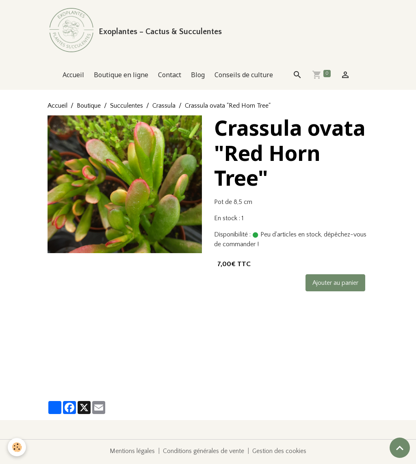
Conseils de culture (243, 76)
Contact (169, 76)
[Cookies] (17, 447)
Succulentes (126, 107)
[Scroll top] (400, 448)
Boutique (89, 107)
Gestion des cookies (280, 452)
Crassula (164, 107)
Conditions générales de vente (204, 452)
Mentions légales (131, 452)
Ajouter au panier (335, 284)
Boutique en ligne (121, 76)
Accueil (73, 76)
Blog (198, 76)
